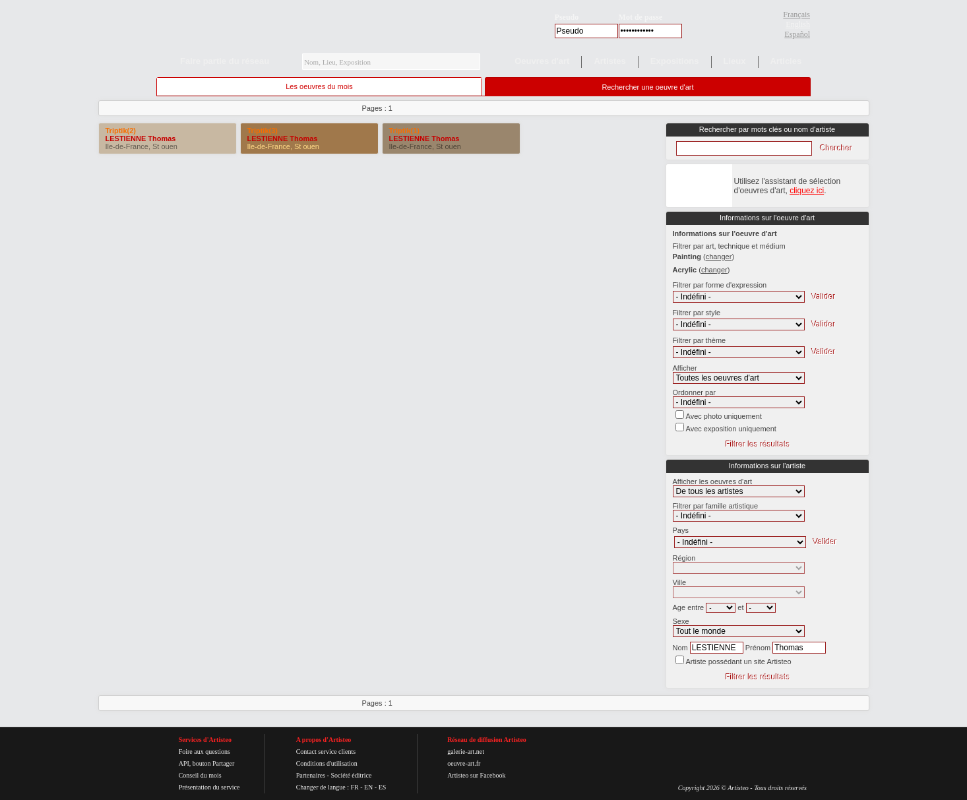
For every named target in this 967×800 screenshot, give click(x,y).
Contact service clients (326, 751)
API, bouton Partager (207, 763)
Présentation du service (209, 787)
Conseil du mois (200, 775)
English (798, 24)
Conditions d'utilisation (327, 763)
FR (354, 787)
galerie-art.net (465, 751)
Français (796, 14)
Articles (786, 61)
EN (368, 787)
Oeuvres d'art (542, 61)
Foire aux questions (204, 751)
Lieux (735, 61)
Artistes (609, 61)
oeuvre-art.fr (463, 763)
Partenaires (310, 775)
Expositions (674, 61)
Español (797, 34)
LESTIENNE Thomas (141, 138)
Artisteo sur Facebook (476, 775)
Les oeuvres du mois (319, 86)
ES (383, 787)
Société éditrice (350, 775)
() (718, 257)
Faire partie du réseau (224, 61)
